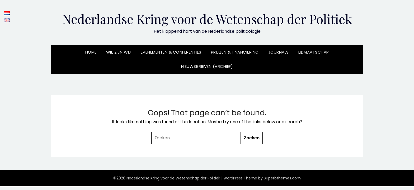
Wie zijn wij (118, 52)
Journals (278, 52)
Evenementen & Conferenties (171, 52)
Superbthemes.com (282, 178)
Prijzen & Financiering (235, 52)
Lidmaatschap (313, 52)
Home (91, 52)
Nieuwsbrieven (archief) (207, 66)
